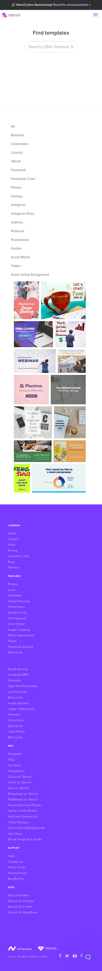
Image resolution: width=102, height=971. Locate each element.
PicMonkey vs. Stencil (23, 799)
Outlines (17, 222)
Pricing (12, 550)
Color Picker (16, 624)
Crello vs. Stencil (19, 782)
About (12, 533)
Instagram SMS (18, 674)
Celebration (19, 144)
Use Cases (15, 833)
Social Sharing (18, 669)
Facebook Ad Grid (20, 646)
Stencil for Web (18, 895)
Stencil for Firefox (20, 906)
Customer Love (18, 556)
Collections (16, 720)
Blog (11, 561)
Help (11, 856)
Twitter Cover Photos (22, 810)
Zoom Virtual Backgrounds (26, 828)
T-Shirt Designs (18, 822)
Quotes (16, 248)
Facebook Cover (23, 179)
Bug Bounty (16, 878)
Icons (11, 590)
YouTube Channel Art (22, 816)
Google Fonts (17, 612)
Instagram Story (22, 213)
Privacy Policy (17, 873)
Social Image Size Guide (24, 839)
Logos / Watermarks (21, 709)
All (13, 126)
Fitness (16, 187)
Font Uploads (17, 618)
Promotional (20, 240)
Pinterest (17, 231)
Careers (13, 539)
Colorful (17, 153)
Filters (12, 641)
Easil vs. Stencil (18, 788)
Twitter (16, 266)
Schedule (14, 680)
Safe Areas (15, 652)
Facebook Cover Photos (24, 805)
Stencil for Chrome (21, 901)
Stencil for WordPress (22, 912)
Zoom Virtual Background (30, 275)
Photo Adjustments (21, 635)
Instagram (18, 205)
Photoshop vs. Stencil (23, 794)
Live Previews (17, 691)
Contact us (15, 861)
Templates (15, 595)
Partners (13, 567)
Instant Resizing (19, 601)
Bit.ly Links (15, 697)
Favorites (14, 714)
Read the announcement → (71, 4)
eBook (16, 161)
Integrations (16, 771)
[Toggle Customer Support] (88, 957)
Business (17, 135)
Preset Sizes (16, 606)
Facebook (18, 170)
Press (11, 544)
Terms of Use (17, 867)
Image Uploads (18, 703)
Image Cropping (19, 629)
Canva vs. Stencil (20, 776)
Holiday (16, 196)
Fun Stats (14, 765)
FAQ (11, 759)
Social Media (20, 257)
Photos (12, 584)
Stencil (13, 15)
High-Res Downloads (22, 686)
